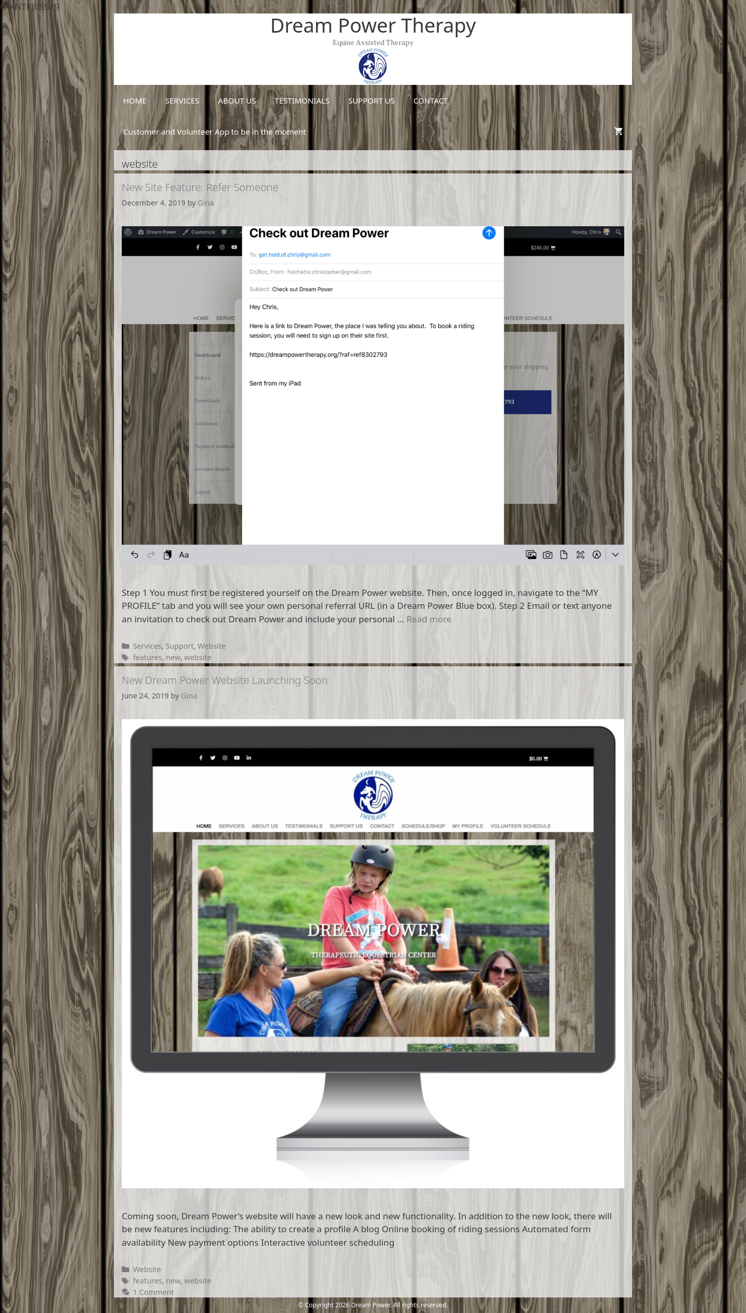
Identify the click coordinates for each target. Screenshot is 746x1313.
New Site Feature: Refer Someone (200, 187)
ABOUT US (237, 100)
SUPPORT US (371, 100)
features (147, 657)
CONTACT (430, 100)
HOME (135, 100)
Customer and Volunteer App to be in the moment (214, 131)
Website (212, 646)
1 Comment (153, 1292)
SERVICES (182, 100)
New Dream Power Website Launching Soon (225, 680)
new (173, 657)
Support (179, 646)
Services (147, 646)
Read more (428, 619)
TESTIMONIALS (302, 100)
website (197, 657)
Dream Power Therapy (373, 24)
